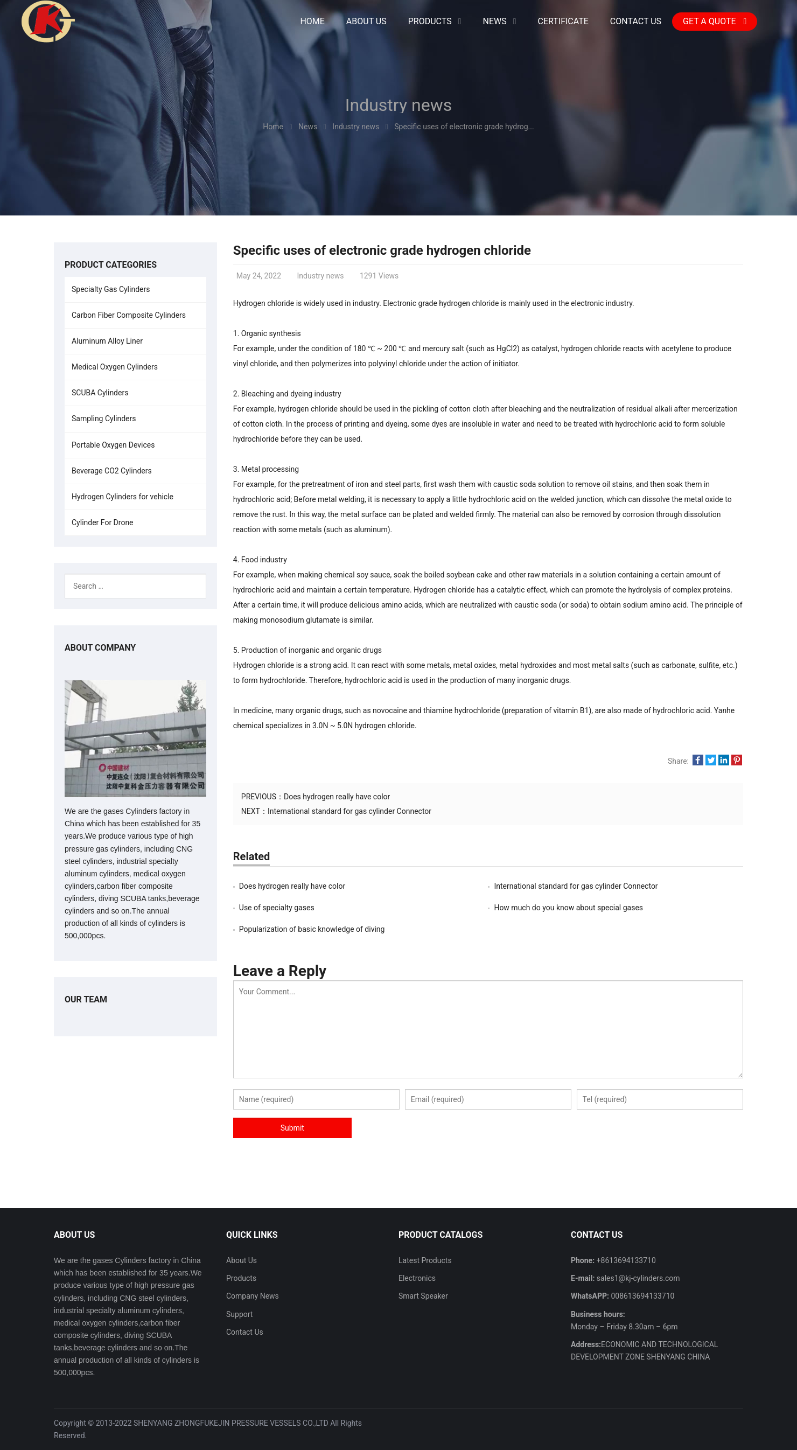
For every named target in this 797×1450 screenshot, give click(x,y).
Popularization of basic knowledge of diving (312, 929)
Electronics (417, 1278)
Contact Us (244, 1332)
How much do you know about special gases (568, 907)
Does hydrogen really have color (337, 796)
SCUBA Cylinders (100, 392)
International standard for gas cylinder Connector (349, 811)
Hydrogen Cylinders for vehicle (122, 496)
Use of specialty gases (276, 907)
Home (312, 21)
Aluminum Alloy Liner (107, 341)
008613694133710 (642, 1296)
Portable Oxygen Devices (113, 445)
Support (239, 1314)
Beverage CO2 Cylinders (112, 470)
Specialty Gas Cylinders (111, 289)
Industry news (398, 105)
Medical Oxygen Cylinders (115, 366)
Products (241, 1278)
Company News (252, 1296)
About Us (241, 1260)
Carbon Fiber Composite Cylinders (129, 315)
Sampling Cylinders (104, 418)
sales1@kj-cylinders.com (637, 1278)
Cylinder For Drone (103, 522)
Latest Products (425, 1260)
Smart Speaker (423, 1296)
